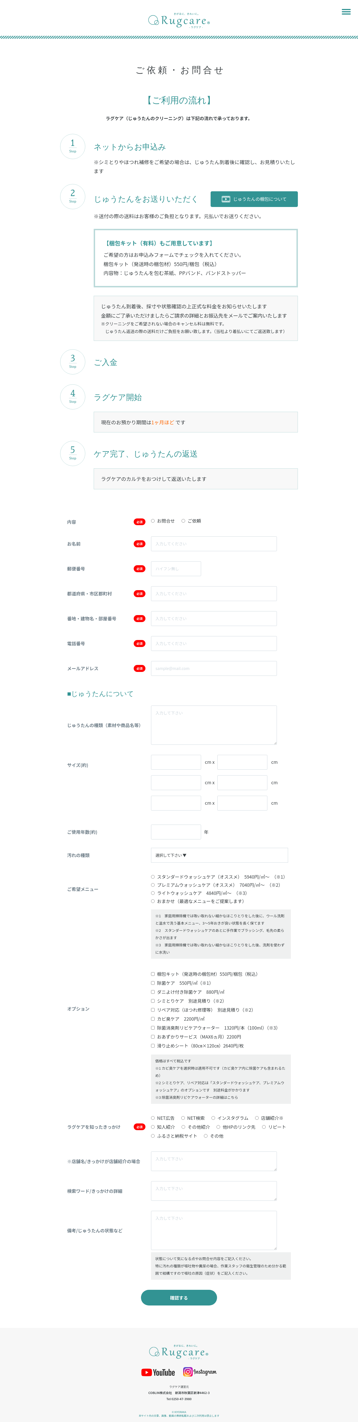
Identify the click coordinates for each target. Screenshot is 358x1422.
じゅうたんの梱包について (254, 199)
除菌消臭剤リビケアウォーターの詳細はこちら (200, 1097)
